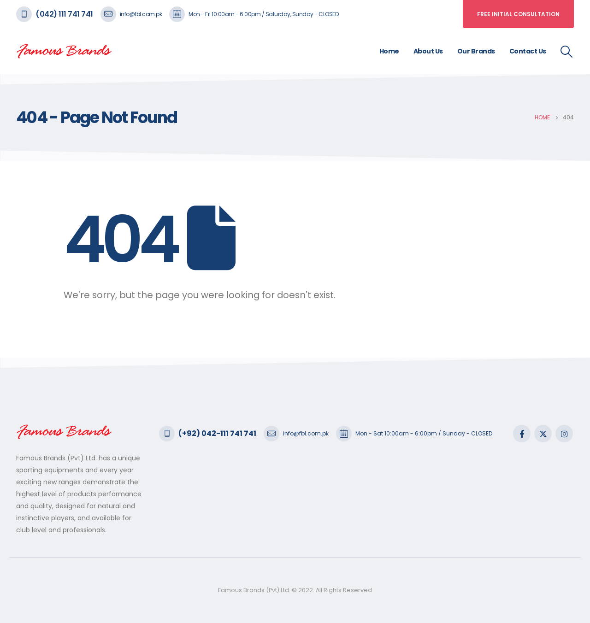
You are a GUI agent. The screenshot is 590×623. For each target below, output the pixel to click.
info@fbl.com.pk (141, 14)
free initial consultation (518, 14)
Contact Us (527, 51)
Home (389, 51)
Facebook (522, 433)
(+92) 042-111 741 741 (217, 433)
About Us (428, 51)
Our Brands (476, 51)
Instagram (564, 433)
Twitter (543, 433)
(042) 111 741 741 (64, 14)
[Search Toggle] (567, 52)
